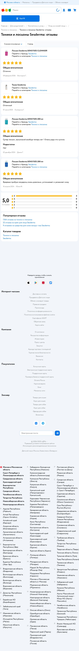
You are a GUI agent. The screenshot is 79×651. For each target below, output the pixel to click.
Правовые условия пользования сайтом (40, 443)
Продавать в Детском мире (39, 297)
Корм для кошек (40, 401)
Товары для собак (39, 404)
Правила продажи (39, 304)
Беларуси (53, 451)
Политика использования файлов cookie (39, 315)
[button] (20, 18)
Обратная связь (39, 322)
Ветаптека (39, 415)
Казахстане (44, 451)
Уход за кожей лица (56, 26)
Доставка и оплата (39, 294)
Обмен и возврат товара (39, 301)
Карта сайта (39, 325)
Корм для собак (39, 408)
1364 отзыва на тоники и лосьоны (17, 219)
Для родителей (16, 26)
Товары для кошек (39, 398)
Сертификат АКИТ (39, 318)
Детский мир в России (30, 451)
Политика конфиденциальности (39, 311)
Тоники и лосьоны (9, 30)
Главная (4, 26)
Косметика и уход (36, 26)
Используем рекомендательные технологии (39, 446)
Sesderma (7, 238)
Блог (39, 387)
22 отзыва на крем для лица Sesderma (19, 222)
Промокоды (39, 308)
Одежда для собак (39, 411)
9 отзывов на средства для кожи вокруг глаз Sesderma (26, 225)
